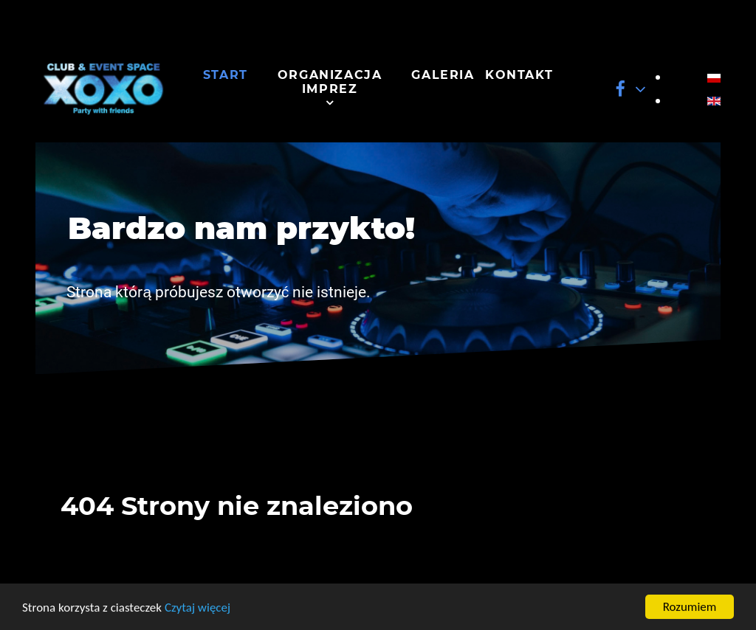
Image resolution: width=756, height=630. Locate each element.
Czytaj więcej (197, 609)
